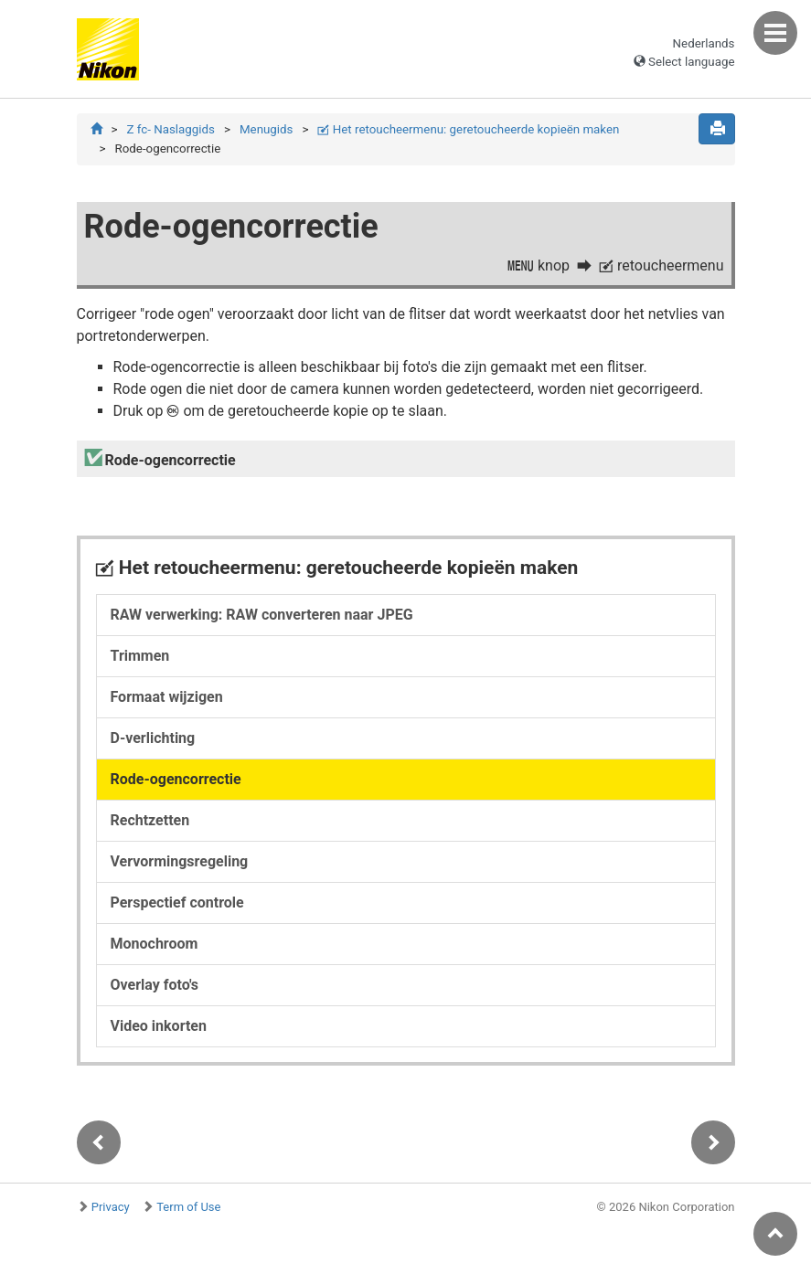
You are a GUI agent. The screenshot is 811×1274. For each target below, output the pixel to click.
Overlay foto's (155, 984)
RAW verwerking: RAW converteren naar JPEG (262, 614)
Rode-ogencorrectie (176, 779)
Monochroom (154, 943)
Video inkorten (159, 1026)
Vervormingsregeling (180, 861)
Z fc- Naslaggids (170, 129)
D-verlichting (153, 738)
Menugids (266, 129)
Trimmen (140, 655)
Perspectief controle (177, 902)
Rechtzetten (150, 820)
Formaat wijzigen (167, 697)
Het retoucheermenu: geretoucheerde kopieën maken (468, 129)
